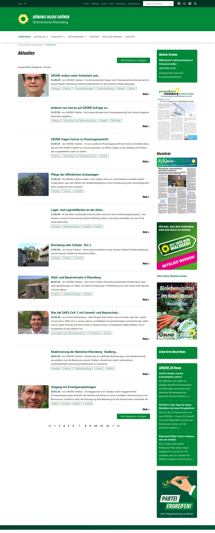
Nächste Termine (170, 54)
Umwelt (120, 88)
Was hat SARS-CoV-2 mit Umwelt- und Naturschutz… (91, 312)
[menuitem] (86, 3)
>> (118, 425)
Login (20, 3)
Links (111, 3)
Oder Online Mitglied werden (172, 276)
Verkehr (131, 88)
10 (95, 425)
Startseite (50, 45)
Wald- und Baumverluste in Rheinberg (79, 277)
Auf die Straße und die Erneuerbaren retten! (172, 375)
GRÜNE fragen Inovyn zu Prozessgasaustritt (84, 139)
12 (107, 425)
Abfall (54, 403)
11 (101, 425)
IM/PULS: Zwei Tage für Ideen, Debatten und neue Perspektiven (176, 408)
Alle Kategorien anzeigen (133, 60)
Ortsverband (94, 333)
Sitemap (95, 3)
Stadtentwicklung (105, 88)
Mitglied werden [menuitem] (112, 36)
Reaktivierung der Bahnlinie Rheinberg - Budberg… (89, 351)
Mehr (145, 94)
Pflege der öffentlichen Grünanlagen (78, 174)
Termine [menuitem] (94, 36)
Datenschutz (133, 3)
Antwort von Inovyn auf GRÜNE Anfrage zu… (85, 107)
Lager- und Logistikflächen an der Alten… (82, 209)
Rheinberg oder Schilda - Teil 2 (74, 245)
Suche (103, 3)
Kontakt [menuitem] (130, 36)
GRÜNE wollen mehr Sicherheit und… (79, 75)
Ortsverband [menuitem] (76, 36)
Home (86, 3)
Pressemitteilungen (84, 88)
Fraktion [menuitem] (56, 36)
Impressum (121, 3)
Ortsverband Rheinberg (30, 45)
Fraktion (67, 88)
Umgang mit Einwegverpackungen (77, 386)
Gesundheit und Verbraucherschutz (80, 120)
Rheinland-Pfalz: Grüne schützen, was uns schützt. (174, 441)
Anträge (55, 88)
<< (49, 425)
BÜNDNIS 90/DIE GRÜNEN (55, 16)
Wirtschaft (115, 120)
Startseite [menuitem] (24, 36)
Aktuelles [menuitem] (40, 36)
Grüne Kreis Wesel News (175, 351)
